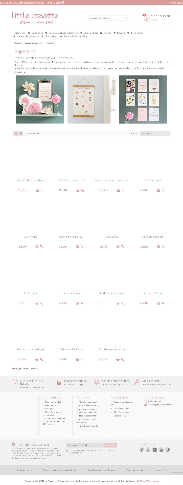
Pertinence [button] (147, 133)
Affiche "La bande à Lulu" (71, 180)
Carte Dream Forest (152, 236)
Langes (107, 33)
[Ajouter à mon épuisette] (37, 190)
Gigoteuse (19, 33)
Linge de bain (91, 33)
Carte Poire (30, 236)
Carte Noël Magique (152, 292)
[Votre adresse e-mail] (85, 445)
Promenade (137, 33)
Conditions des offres (136, 470)
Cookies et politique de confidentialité (59, 470)
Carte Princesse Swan (112, 292)
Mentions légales (24, 470)
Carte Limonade (152, 180)
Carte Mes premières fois (111, 349)
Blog (85, 36)
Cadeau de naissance (28, 36)
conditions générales (90, 450)
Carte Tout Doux (71, 292)
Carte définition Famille (71, 349)
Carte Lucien (31, 292)
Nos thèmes (51, 36)
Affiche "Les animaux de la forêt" (112, 180)
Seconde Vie (70, 36)
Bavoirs (121, 33)
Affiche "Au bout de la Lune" (30, 180)
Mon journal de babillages (30, 349)
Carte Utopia (112, 236)
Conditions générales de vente (101, 470)
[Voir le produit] (42, 190)
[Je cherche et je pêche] (105, 18)
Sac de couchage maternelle (63, 33)
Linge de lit (37, 33)
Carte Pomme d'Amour (71, 236)
